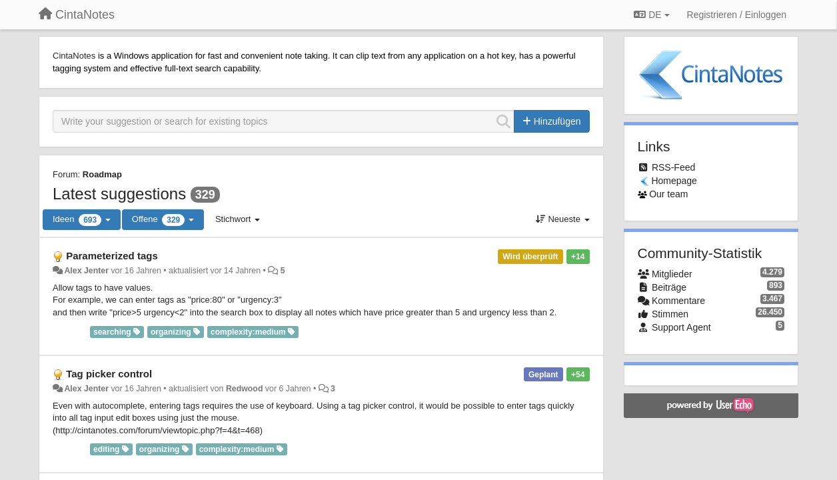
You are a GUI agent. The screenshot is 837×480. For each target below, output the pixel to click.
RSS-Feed (673, 167)
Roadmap (102, 174)
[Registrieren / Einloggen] (737, 14)
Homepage (674, 180)
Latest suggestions (119, 194)
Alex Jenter (86, 270)
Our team (668, 194)
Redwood (244, 388)
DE (651, 14)
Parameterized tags (112, 255)
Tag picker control (109, 373)
